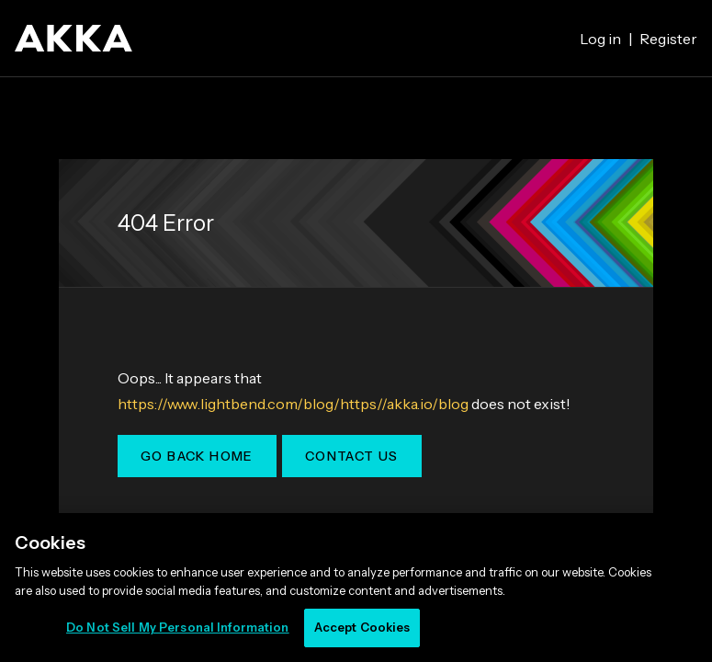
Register (668, 38)
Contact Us (352, 456)
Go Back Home (197, 456)
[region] (356, 587)
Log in (600, 38)
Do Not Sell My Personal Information (177, 627)
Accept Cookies (362, 627)
